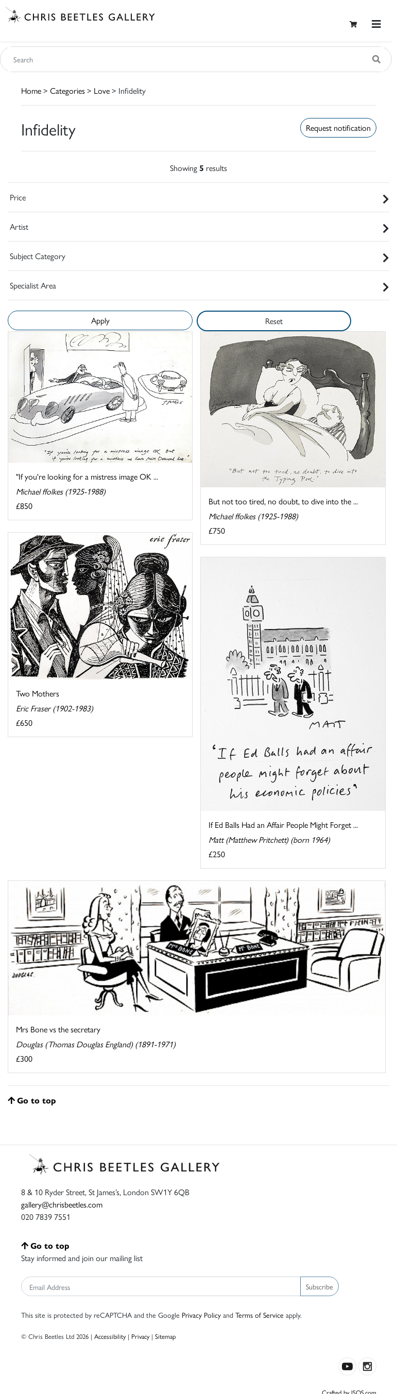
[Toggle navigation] (376, 24)
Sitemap (165, 1336)
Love (102, 90)
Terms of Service (259, 1315)
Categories (67, 90)
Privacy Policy (201, 1315)
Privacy (140, 1336)
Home (31, 90)
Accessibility (110, 1336)
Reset (274, 321)
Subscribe (319, 1286)
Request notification (338, 127)
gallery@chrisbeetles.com (61, 1204)
